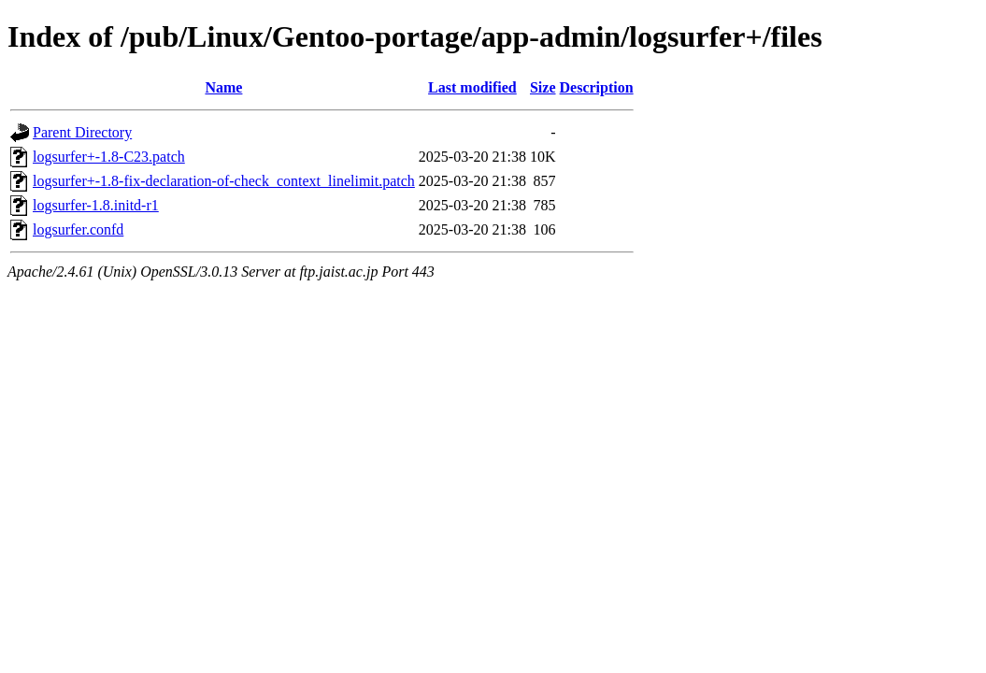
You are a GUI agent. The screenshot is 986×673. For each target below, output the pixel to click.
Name (223, 87)
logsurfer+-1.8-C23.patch (109, 157)
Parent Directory (82, 132)
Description (597, 87)
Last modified (472, 87)
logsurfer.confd (78, 229)
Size (543, 87)
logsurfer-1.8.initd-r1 (96, 205)
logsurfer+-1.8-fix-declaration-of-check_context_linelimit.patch (224, 181)
